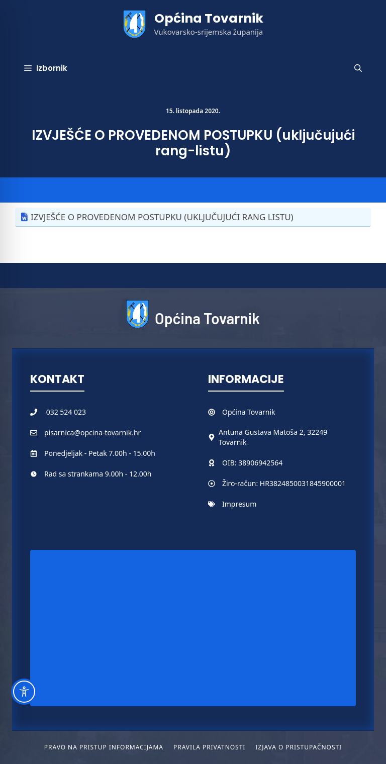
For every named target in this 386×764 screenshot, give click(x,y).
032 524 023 (66, 412)
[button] (358, 68)
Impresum (239, 504)
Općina (234, 412)
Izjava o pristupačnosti (298, 747)
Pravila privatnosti (209, 747)
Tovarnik (261, 412)
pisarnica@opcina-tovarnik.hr (92, 432)
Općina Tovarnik (208, 18)
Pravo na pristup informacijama (103, 747)
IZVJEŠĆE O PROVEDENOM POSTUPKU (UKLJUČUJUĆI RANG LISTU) (162, 217)
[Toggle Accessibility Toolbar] (24, 692)
